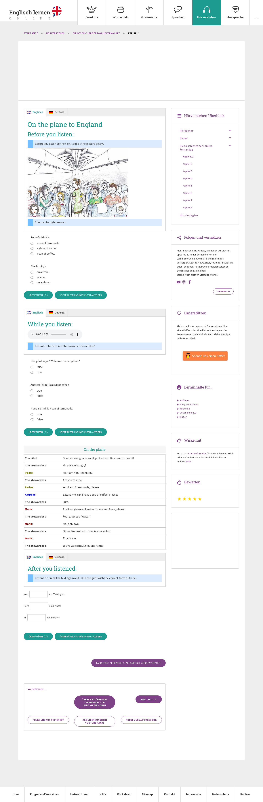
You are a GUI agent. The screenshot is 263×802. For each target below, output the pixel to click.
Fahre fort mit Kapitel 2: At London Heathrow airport (128, 663)
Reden (184, 138)
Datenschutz (220, 794)
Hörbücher (186, 130)
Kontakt (169, 794)
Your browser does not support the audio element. (55, 335)
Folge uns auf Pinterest (48, 720)
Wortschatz (120, 9)
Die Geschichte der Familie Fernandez (96, 33)
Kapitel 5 (187, 185)
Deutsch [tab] (59, 112)
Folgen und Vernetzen (44, 794)
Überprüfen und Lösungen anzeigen (81, 295)
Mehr (189, 463)
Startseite (31, 33)
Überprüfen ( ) (38, 295)
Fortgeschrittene (189, 406)
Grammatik (149, 9)
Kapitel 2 (149, 699)
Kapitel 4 (187, 178)
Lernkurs (92, 9)
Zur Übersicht (223, 291)
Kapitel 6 (187, 193)
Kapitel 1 (188, 156)
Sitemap (147, 794)
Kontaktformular (197, 455)
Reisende (185, 410)
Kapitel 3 (187, 171)
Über (16, 794)
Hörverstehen (206, 9)
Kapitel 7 (187, 200)
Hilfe (103, 794)
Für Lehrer (124, 794)
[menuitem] (91, 12)
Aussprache (235, 9)
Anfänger (185, 402)
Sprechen (178, 9)
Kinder (183, 418)
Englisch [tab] (38, 112)
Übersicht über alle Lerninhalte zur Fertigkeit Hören (95, 702)
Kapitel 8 (187, 207)
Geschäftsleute (188, 414)
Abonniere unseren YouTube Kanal (95, 721)
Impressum (193, 794)
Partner (245, 794)
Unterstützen (79, 794)
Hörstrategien (189, 215)
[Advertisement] (131, 71)
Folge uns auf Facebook (141, 720)
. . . (256, 9)
